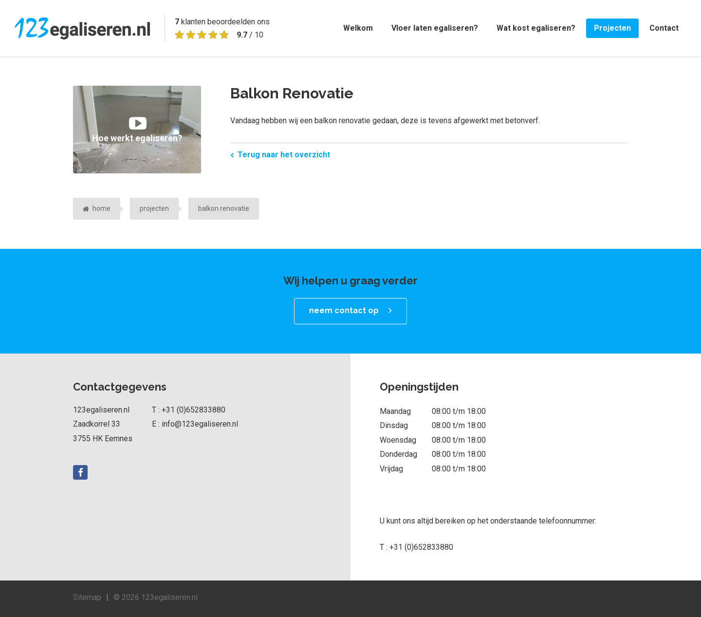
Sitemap (87, 597)
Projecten (612, 28)
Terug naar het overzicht (284, 154)
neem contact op (344, 310)
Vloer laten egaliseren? (434, 28)
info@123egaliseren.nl (200, 424)
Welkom (358, 28)
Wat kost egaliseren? (536, 28)
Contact (664, 28)
